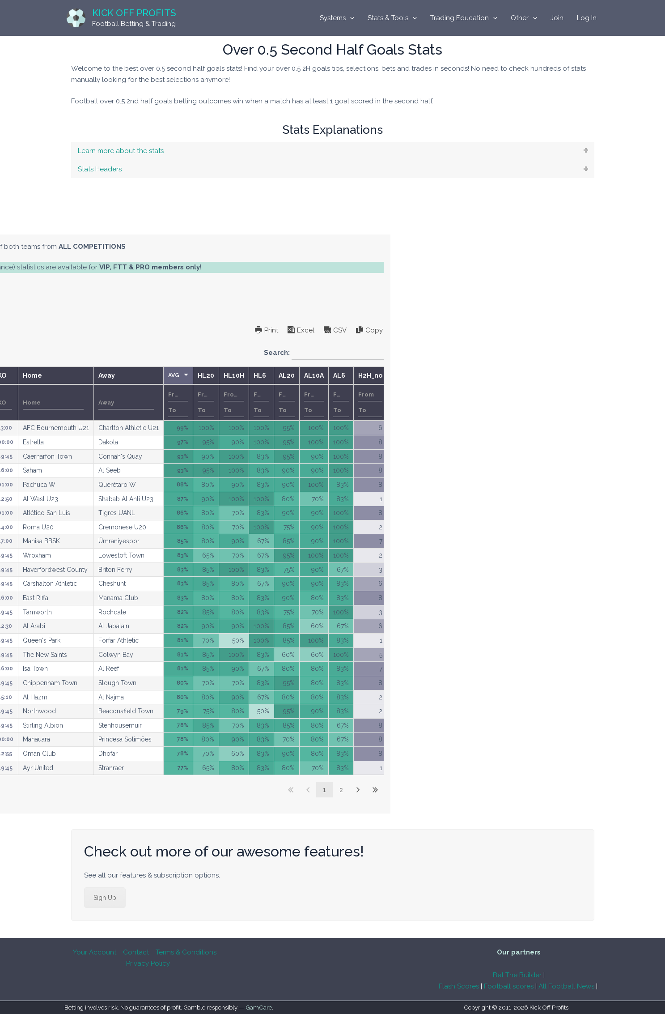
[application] (350, 18)
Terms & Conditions (186, 952)
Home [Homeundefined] (300, 375)
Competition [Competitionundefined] (182, 375)
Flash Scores (459, 986)
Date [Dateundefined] (64, 375)
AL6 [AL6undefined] (607, 375)
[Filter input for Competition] (205, 402)
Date (78, 402)
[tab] (332, 151)
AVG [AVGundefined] (441, 375)
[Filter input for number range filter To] (446, 410)
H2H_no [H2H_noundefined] (638, 375)
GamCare (259, 1007)
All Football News (566, 986)
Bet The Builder (517, 975)
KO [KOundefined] (270, 375)
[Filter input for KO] (273, 402)
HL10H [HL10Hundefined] (501, 375)
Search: (592, 353)
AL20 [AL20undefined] (554, 375)
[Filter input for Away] (394, 402)
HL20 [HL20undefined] (474, 375)
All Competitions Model (50, 225)
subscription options (117, 289)
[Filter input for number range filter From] (446, 394)
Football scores (509, 986)
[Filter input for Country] (125, 402)
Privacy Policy (148, 963)
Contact (136, 952)
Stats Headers (100, 169)
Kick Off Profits (134, 12)
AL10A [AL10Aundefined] (582, 375)
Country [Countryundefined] (114, 375)
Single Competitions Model (144, 225)
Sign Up (104, 899)
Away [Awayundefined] (374, 375)
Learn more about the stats (121, 151)
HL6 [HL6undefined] (527, 375)
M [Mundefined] (21, 375)
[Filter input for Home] (321, 402)
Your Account (94, 952)
